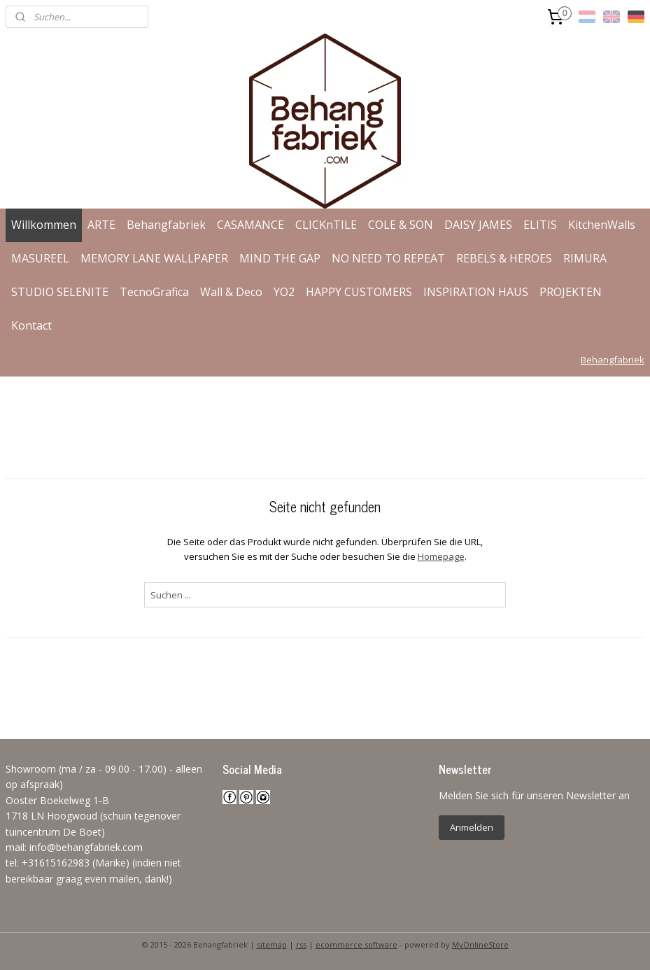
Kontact (31, 325)
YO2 (284, 292)
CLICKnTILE (326, 224)
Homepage (441, 556)
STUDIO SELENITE (59, 292)
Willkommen (43, 224)
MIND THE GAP (279, 258)
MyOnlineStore (480, 944)
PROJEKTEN (570, 292)
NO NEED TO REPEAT (388, 258)
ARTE (101, 224)
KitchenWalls (601, 224)
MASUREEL (40, 258)
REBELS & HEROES (504, 258)
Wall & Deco (231, 292)
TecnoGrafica (154, 292)
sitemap (272, 944)
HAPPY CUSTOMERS (359, 292)
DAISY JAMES (478, 224)
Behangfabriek (166, 224)
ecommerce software (356, 944)
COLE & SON (400, 224)
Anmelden (471, 827)
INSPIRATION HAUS (475, 292)
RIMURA (585, 258)
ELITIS (540, 224)
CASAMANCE (250, 224)
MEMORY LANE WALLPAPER (154, 258)
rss (301, 944)
